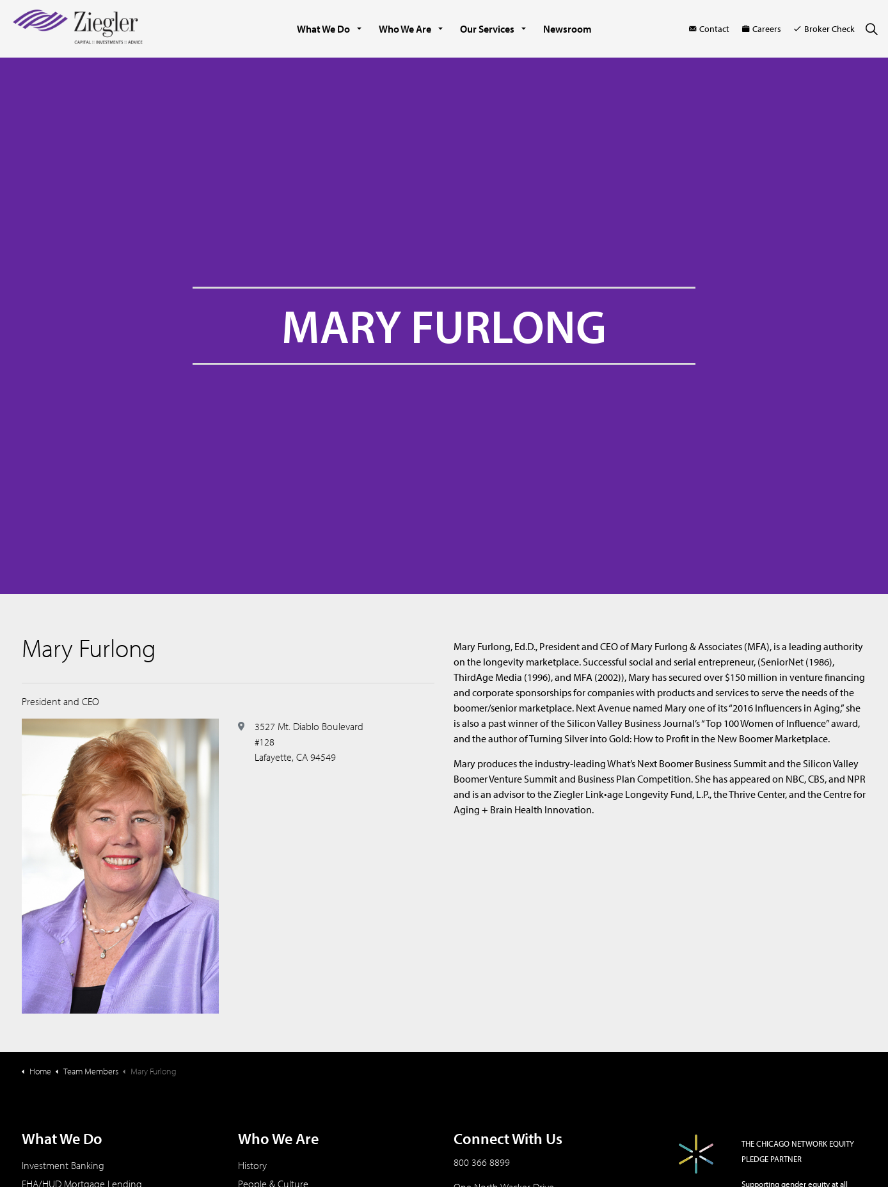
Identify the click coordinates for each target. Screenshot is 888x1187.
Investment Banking (63, 1165)
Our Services (487, 28)
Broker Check (824, 29)
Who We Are (405, 28)
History (252, 1165)
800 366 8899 (482, 1162)
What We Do (323, 28)
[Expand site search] (871, 29)
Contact (709, 29)
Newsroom (567, 28)
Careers (761, 29)
